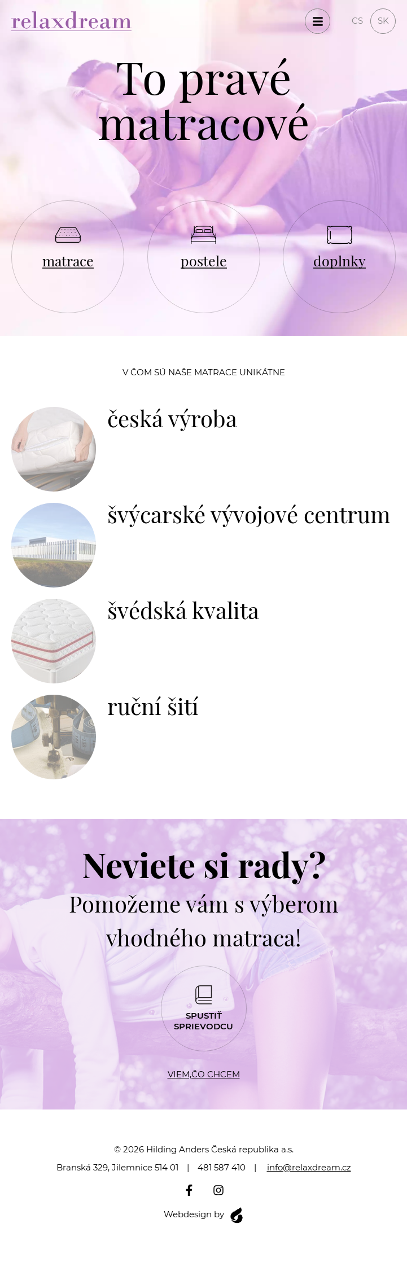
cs (357, 20)
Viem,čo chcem (204, 1074)
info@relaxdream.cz (309, 1167)
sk (383, 20)
